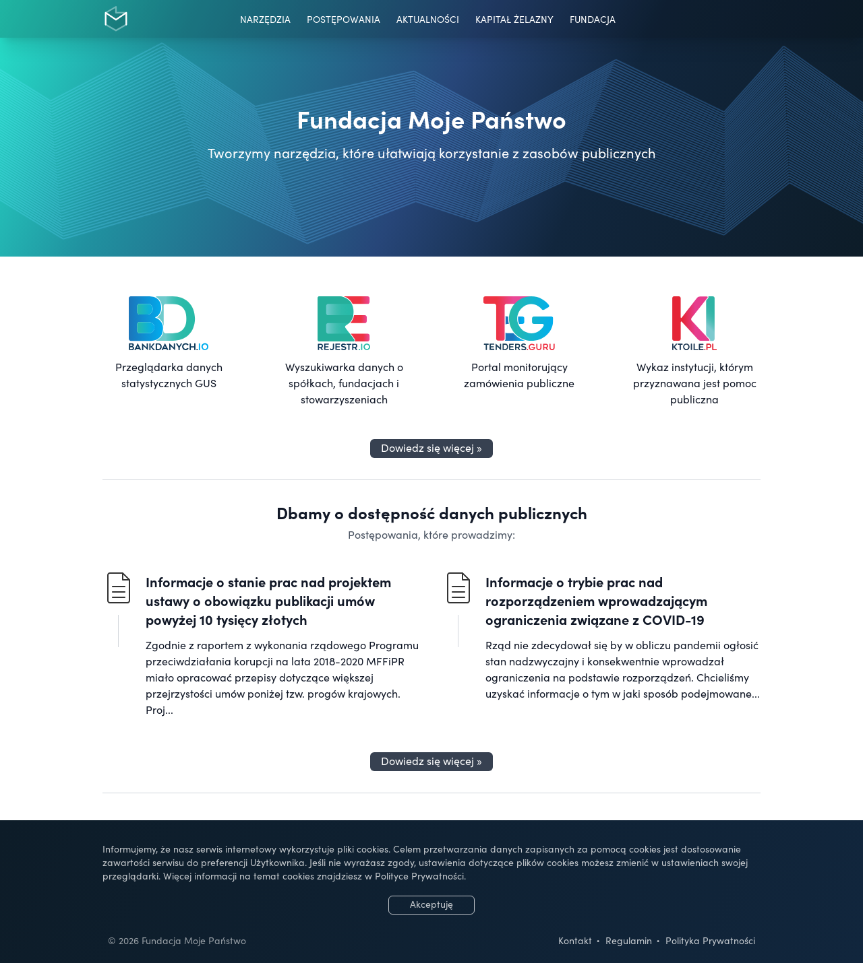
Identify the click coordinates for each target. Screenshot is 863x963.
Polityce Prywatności (419, 875)
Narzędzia (265, 19)
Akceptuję (431, 903)
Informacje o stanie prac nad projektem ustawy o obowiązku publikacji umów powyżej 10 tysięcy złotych (268, 600)
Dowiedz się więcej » (431, 447)
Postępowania (343, 19)
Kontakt (575, 940)
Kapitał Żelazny (514, 19)
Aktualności (427, 19)
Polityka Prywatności (710, 940)
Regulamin (628, 940)
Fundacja (593, 19)
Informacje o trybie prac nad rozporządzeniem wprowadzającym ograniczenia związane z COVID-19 (596, 600)
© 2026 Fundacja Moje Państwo (177, 940)
